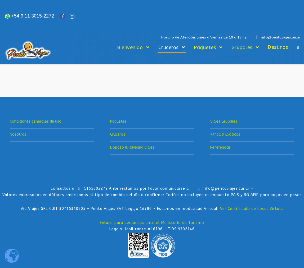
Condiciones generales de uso (35, 121)
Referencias (220, 147)
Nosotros (18, 134)
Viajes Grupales (223, 121)
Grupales (241, 47)
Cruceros (168, 47)
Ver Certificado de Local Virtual (251, 208)
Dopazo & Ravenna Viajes (132, 147)
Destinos (278, 47)
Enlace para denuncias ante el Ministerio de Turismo (152, 223)
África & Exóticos (225, 134)
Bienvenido (130, 47)
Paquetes (205, 47)
